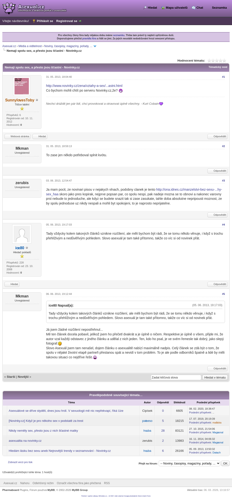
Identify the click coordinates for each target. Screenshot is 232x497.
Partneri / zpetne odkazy (89, 496)
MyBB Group (80, 490)
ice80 (19, 248)
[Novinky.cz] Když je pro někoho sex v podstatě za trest (46, 421)
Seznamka (219, 7)
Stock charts (142, 496)
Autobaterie (133, 496)
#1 (223, 76)
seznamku (118, 35)
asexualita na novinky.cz (25, 440)
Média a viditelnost (30, 46)
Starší (11, 376)
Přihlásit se (45, 21)
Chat (199, 7)
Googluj (126, 496)
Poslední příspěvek (200, 412)
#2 (223, 146)
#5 (223, 294)
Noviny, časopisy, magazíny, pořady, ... (68, 46)
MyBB (51, 490)
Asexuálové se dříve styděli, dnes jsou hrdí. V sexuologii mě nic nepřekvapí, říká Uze (66, 410)
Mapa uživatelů (176, 7)
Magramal (218, 432)
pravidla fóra (89, 38)
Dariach (217, 452)
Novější (23, 376)
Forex (149, 496)
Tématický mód (218, 67)
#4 (223, 224)
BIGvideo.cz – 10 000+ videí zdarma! (111, 496)
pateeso (147, 421)
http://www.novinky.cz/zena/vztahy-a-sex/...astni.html (84, 86)
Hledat (152, 7)
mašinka (217, 422)
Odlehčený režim (43, 483)
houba (147, 430)
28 (163, 430)
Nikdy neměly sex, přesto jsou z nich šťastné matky (43, 430)
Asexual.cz (9, 46)
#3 (223, 180)
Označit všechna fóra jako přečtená (79, 483)
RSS (107, 483)
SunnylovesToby (19, 100)
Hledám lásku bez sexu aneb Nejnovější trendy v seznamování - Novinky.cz (60, 450)
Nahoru (24, 483)
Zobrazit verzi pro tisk (20, 462)
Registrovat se (66, 21)
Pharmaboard (10, 490)
